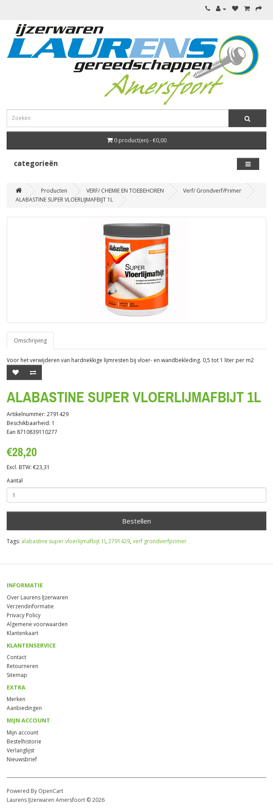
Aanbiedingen (24, 708)
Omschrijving (30, 340)
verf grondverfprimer (160, 541)
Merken (16, 699)
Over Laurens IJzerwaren (37, 597)
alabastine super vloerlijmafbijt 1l (63, 541)
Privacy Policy (24, 615)
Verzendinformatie (30, 606)
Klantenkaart (22, 633)
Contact (16, 657)
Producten (54, 190)
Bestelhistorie (24, 741)
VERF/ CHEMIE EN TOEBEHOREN (125, 190)
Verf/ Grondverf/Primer (212, 190)
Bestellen (136, 520)
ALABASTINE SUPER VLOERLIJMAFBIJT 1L (64, 199)
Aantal (15, 480)
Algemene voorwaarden (37, 624)
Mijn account (22, 732)
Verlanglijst (20, 750)
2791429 (119, 541)
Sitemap (17, 675)
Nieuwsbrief (22, 759)
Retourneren (22, 666)
